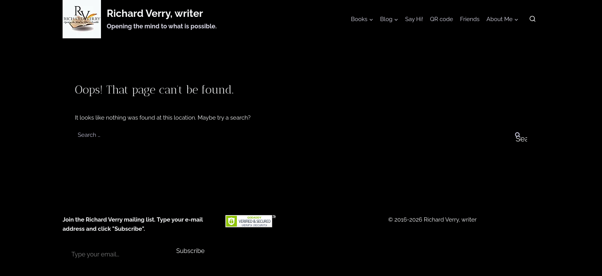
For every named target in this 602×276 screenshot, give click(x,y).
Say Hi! (414, 19)
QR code (441, 19)
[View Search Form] (532, 19)
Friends (470, 19)
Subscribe (190, 251)
